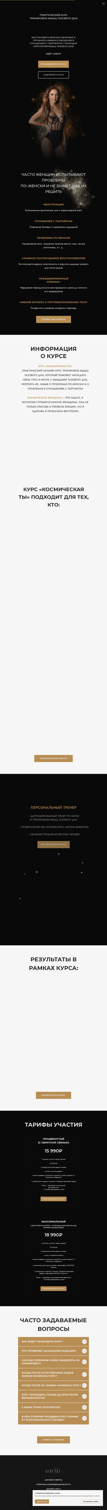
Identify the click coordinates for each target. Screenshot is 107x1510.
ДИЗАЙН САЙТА (53, 1489)
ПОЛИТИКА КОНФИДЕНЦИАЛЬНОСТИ (53, 1484)
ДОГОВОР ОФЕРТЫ (53, 1480)
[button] (53, 1199)
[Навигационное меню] (103, 3)
